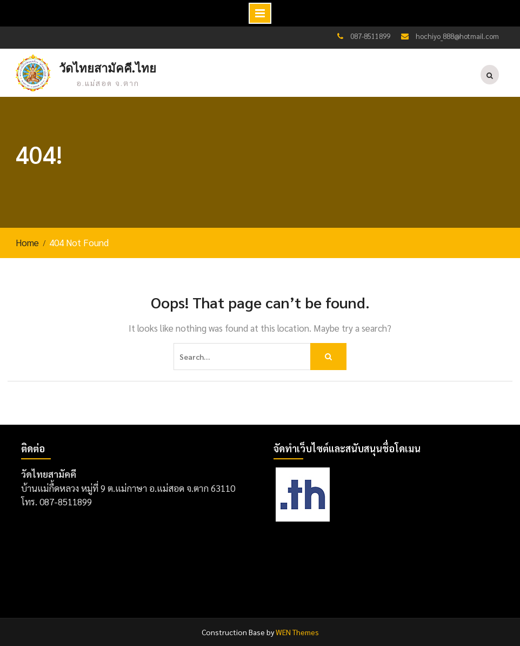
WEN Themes (297, 632)
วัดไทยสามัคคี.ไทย (107, 68)
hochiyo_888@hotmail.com (457, 36)
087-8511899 (370, 36)
